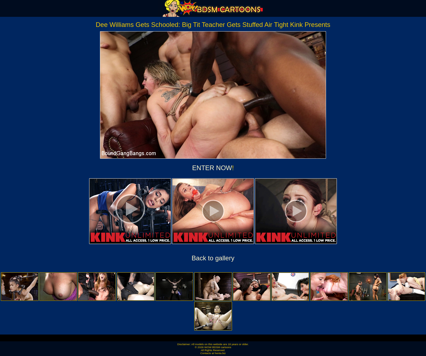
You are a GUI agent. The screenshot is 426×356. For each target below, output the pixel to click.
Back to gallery (213, 258)
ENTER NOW (212, 167)
